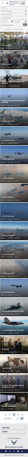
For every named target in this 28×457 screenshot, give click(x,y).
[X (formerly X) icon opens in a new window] (14, 451)
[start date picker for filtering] (7, 21)
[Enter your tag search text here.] (14, 18)
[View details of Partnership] (14, 345)
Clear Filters (8, 29)
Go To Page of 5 (12, 418)
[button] (2, 3)
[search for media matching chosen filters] (25, 24)
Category (3, 14)
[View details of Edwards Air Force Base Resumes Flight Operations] (14, 79)
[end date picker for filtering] (21, 21)
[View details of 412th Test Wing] (14, 41)
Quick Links (5, 428)
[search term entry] (14, 8)
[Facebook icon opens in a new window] (6, 451)
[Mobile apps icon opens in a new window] (22, 451)
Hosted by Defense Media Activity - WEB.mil (14, 455)
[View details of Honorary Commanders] (14, 402)
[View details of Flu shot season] (14, 364)
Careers (4, 432)
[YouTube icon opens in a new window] (18, 451)
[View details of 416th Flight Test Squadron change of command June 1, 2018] (14, 383)
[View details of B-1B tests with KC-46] (14, 117)
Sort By (3, 11)
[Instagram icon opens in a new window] (10, 451)
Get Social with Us (14, 438)
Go (22, 418)
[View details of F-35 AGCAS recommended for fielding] (14, 307)
